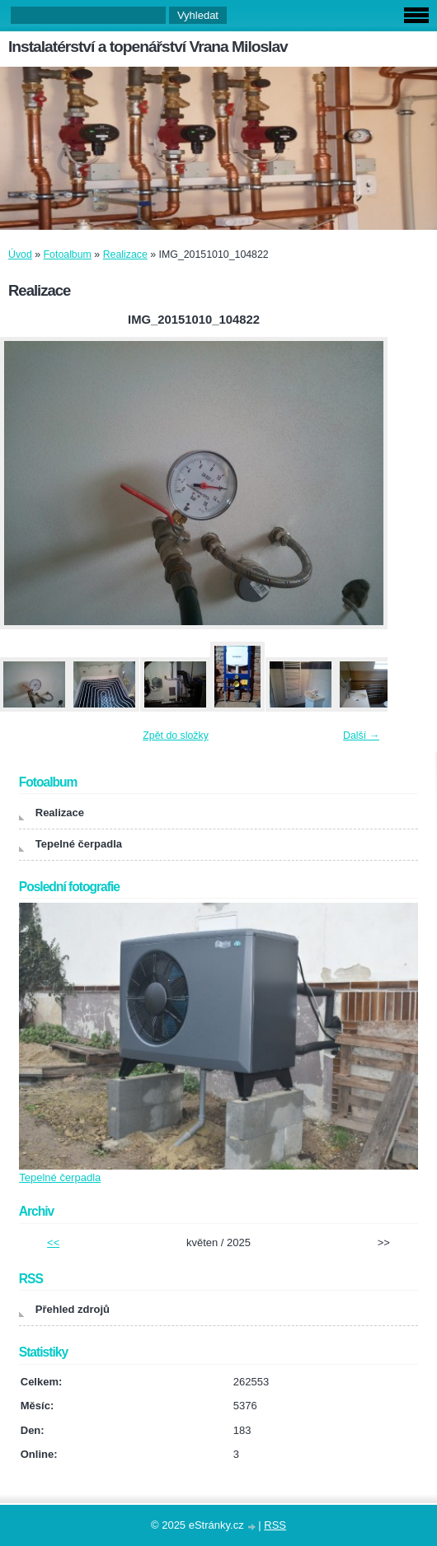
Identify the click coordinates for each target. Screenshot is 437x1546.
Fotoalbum (68, 254)
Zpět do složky (176, 735)
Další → (361, 735)
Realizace (125, 254)
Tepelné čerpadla (78, 844)
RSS (275, 1525)
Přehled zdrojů (72, 1309)
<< (53, 1242)
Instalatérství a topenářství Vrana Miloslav (148, 46)
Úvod (20, 254)
